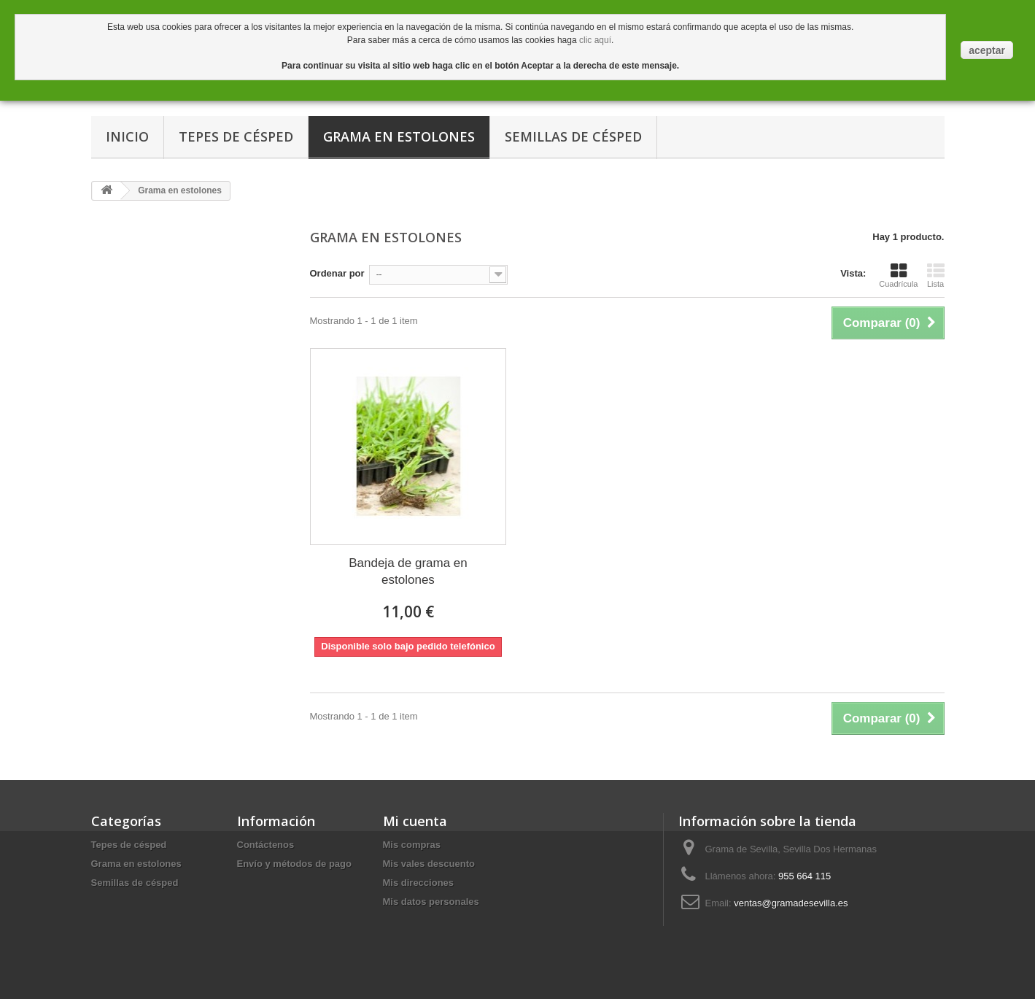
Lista (936, 275)
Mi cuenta (415, 821)
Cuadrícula (898, 275)
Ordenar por (337, 273)
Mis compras (412, 844)
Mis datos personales (431, 901)
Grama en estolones (399, 136)
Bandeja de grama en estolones (408, 571)
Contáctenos (266, 844)
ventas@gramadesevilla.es (791, 903)
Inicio (127, 136)
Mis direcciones (418, 882)
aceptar (987, 50)
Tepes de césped (236, 136)
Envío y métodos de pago (294, 863)
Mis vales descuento (429, 863)
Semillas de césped (573, 136)
